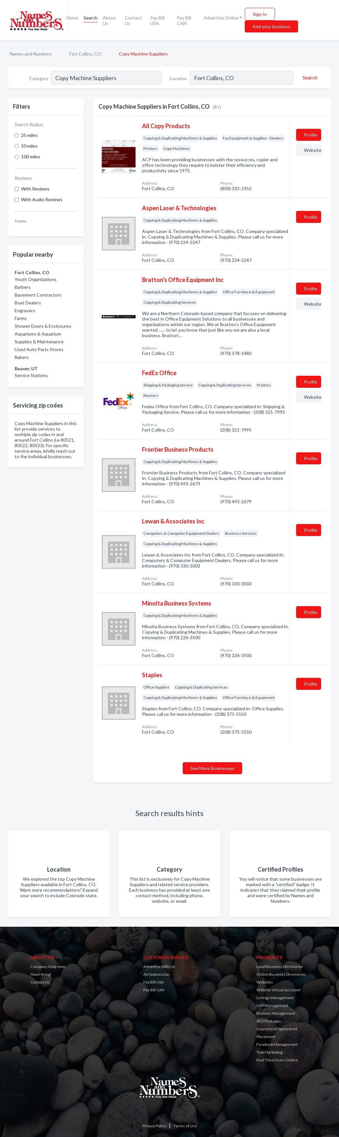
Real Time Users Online (277, 1060)
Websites (264, 982)
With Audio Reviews (41, 199)
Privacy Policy (154, 1125)
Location (178, 78)
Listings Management (275, 997)
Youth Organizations (36, 279)
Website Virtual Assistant (278, 989)
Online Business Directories (281, 974)
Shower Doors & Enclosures (43, 326)
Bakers (22, 357)
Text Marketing (269, 1052)
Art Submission (156, 974)
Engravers (25, 310)
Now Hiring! (41, 974)
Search (91, 17)
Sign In (260, 14)
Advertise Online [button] (221, 17)
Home (72, 17)
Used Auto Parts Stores (39, 349)
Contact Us (133, 20)
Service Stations (31, 375)
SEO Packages (268, 1021)
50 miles (29, 146)
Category (38, 78)
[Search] (309, 77)
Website (312, 150)
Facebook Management (276, 1044)
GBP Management (272, 1005)
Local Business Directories (279, 966)
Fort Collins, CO (85, 53)
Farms (21, 318)
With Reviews (35, 188)
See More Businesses (212, 768)
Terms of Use (185, 1125)
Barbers (23, 287)
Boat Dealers (28, 302)
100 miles (30, 156)
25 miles (29, 135)
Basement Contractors (38, 295)
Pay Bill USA (157, 20)
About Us (109, 20)
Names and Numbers (31, 53)
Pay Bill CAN (184, 20)
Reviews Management (275, 1013)
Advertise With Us (159, 966)
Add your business (271, 26)
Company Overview (48, 966)
